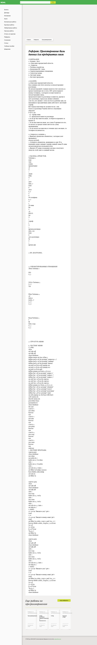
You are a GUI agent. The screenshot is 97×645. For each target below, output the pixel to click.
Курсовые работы (9, 25)
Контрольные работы (10, 21)
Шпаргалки (7, 49)
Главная (29, 39)
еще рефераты (64, 600)
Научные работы (9, 31)
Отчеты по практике (9, 34)
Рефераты (7, 37)
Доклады (6, 12)
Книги (5, 18)
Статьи (6, 43)
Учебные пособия (9, 46)
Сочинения (7, 40)
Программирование (47, 39)
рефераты (36, 39)
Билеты (6, 9)
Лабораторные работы (10, 28)
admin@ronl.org (57, 639)
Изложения (7, 15)
